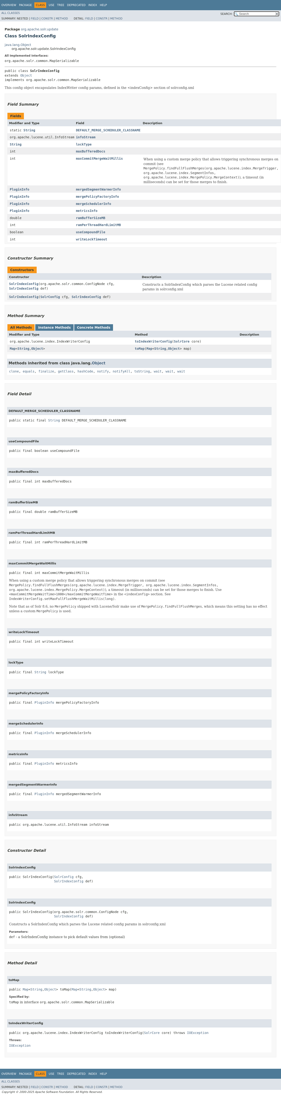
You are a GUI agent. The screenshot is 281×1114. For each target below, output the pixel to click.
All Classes (10, 13)
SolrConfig (50, 297)
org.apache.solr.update (39, 29)
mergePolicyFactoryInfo (97, 196)
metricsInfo (86, 211)
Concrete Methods (93, 327)
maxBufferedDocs (90, 151)
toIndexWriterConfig (153, 341)
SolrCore (181, 341)
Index (92, 5)
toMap (140, 348)
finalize (46, 371)
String (29, 130)
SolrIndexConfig (23, 284)
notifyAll (121, 371)
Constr (47, 18)
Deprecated (76, 5)
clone (14, 371)
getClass (66, 371)
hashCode (85, 371)
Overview (8, 5)
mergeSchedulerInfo (93, 204)
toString (142, 371)
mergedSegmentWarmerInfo (98, 189)
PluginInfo (19, 189)
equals (29, 371)
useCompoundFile (90, 232)
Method (62, 18)
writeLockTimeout (91, 239)
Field (35, 18)
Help (103, 5)
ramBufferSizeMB (90, 218)
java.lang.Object (18, 45)
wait (158, 371)
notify (103, 371)
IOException (198, 1033)
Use (51, 5)
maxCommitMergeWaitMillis (99, 158)
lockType (83, 144)
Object (26, 75)
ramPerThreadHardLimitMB (98, 225)
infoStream (85, 137)
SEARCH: (226, 14)
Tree (60, 5)
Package (25, 5)
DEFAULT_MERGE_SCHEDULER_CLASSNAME (108, 130)
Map (13, 348)
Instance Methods (54, 327)
